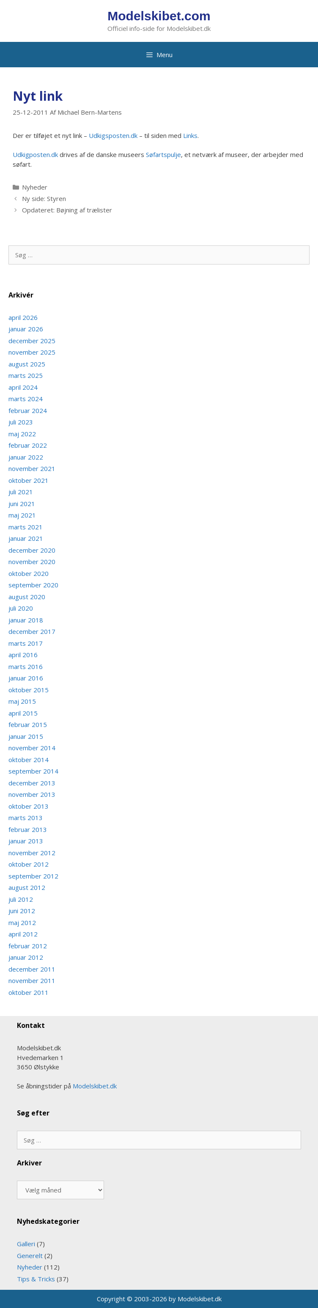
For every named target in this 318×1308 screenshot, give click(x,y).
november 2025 (31, 352)
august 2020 (26, 596)
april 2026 (23, 317)
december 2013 (31, 783)
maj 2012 (22, 922)
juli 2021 (20, 491)
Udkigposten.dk (35, 154)
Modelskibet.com (158, 16)
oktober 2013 (28, 806)
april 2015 (23, 713)
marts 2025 (25, 375)
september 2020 (33, 585)
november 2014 (31, 747)
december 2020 (31, 550)
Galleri (26, 1243)
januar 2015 (25, 736)
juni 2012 (21, 910)
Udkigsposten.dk (113, 135)
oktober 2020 (28, 573)
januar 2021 (25, 538)
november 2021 (31, 468)
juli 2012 (20, 899)
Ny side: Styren (44, 198)
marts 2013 (25, 817)
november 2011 (31, 980)
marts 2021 (25, 527)
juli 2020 (20, 608)
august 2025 (26, 364)
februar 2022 (27, 445)
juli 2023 (20, 422)
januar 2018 (25, 620)
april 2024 (23, 387)
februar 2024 (27, 410)
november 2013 (31, 794)
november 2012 (31, 852)
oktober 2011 (28, 992)
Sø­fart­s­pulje (163, 154)
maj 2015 (22, 701)
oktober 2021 (28, 480)
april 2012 (23, 934)
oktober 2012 (28, 864)
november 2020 (31, 561)
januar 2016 (25, 678)
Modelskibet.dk (95, 1086)
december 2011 (31, 969)
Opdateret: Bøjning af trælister (67, 210)
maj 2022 (22, 434)
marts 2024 (25, 398)
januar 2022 (25, 457)
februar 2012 (27, 946)
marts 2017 (25, 643)
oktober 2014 (28, 759)
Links (190, 135)
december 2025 (31, 340)
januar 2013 (25, 841)
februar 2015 (27, 724)
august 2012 (26, 887)
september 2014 (33, 771)
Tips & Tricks (36, 1279)
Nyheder (34, 187)
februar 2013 (27, 829)
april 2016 (23, 654)
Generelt (30, 1255)
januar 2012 (25, 957)
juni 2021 (21, 503)
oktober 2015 (28, 690)
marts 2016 (25, 666)
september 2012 (33, 876)
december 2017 (31, 631)
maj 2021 (22, 515)
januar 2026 (25, 329)
